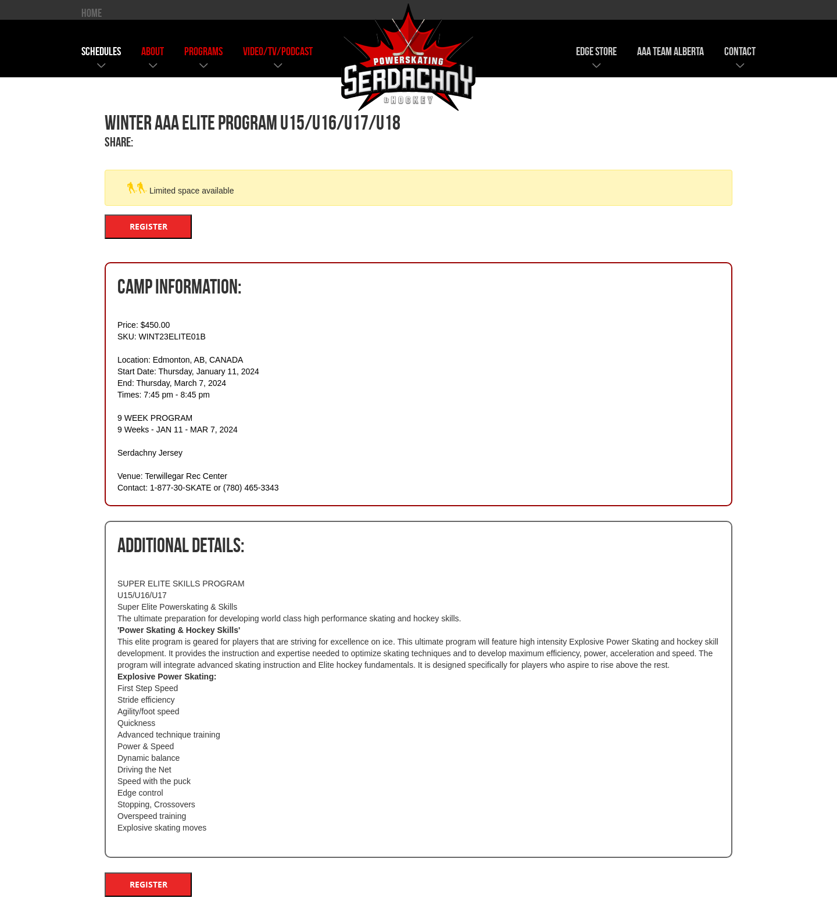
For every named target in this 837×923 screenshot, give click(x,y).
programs (203, 51)
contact (740, 51)
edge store (596, 51)
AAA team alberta (670, 51)
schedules (101, 51)
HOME (91, 12)
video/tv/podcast (278, 51)
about (152, 51)
